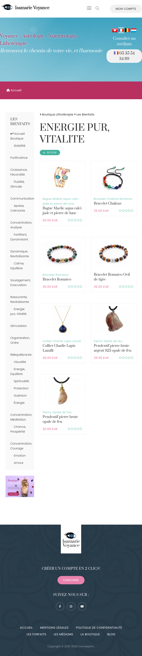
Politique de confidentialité (99, 628)
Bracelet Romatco (56, 275)
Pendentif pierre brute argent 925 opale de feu (112, 348)
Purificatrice (19, 158)
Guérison (20, 395)
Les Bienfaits (20, 121)
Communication (22, 198)
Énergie (19, 403)
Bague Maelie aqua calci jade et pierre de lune (62, 210)
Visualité (20, 362)
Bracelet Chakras (107, 203)
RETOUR (50, 152)
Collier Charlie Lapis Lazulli (62, 341)
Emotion (20, 455)
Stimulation (18, 326)
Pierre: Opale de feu (108, 341)
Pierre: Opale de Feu (57, 412)
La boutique (90, 634)
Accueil (13, 90)
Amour (18, 463)
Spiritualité (21, 381)
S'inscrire (71, 580)
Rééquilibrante (20, 355)
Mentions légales (54, 628)
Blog (111, 634)
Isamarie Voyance (25, 8)
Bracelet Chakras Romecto (113, 199)
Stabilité (19, 146)
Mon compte (126, 9)
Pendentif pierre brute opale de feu (60, 419)
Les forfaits (36, 634)
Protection (21, 388)
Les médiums (63, 634)
